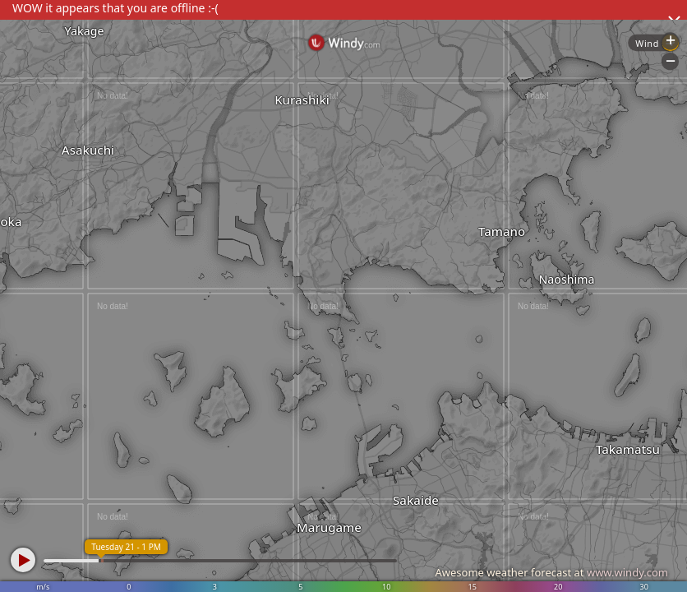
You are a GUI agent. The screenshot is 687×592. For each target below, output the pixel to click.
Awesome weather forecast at (551, 572)
